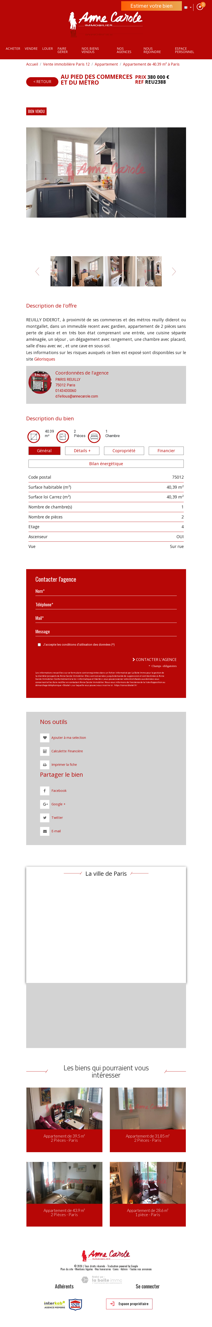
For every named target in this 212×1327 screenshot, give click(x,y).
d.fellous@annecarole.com (76, 396)
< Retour (42, 81)
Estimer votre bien (151, 6)
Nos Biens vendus (90, 50)
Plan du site (66, 1269)
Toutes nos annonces (141, 1269)
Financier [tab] (166, 450)
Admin (124, 1269)
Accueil (32, 64)
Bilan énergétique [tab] (106, 463)
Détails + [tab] (82, 450)
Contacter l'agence (155, 659)
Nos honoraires (103, 1269)
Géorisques (44, 359)
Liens (116, 1269)
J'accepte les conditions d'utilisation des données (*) (79, 644)
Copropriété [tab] (124, 450)
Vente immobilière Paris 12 (66, 64)
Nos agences (124, 50)
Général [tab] (44, 450)
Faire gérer (62, 50)
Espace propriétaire (129, 1303)
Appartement (106, 64)
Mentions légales (84, 1269)
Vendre (31, 48)
